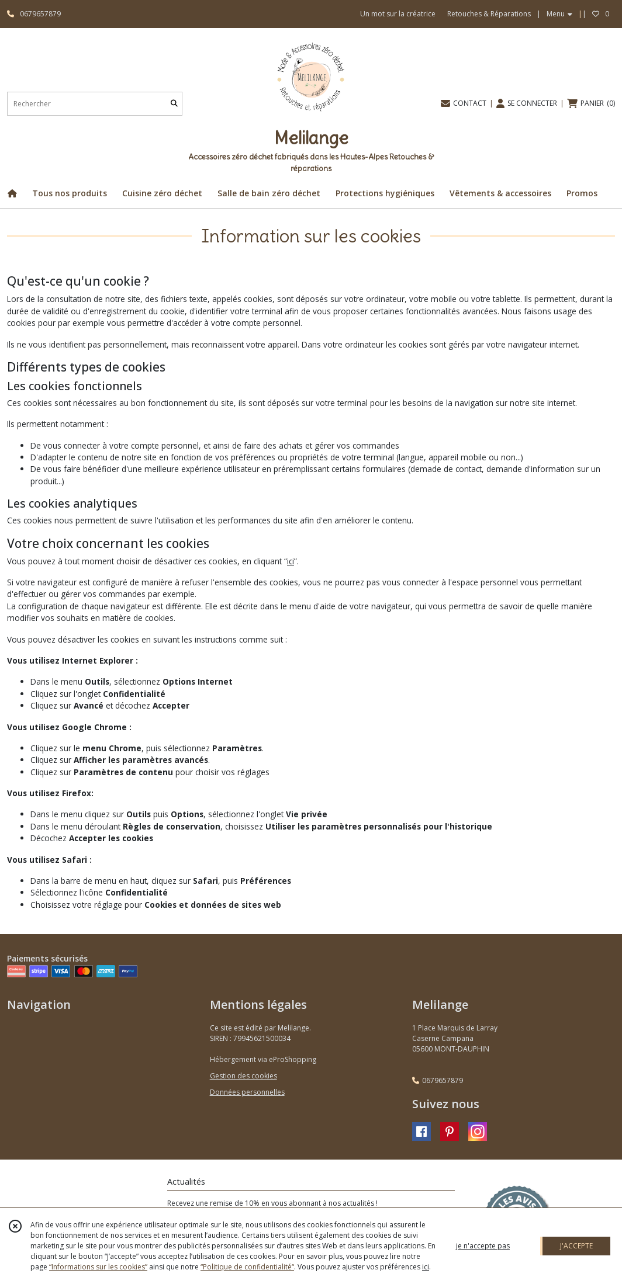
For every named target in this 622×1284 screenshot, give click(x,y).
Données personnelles (247, 1092)
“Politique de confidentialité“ (247, 1267)
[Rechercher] (174, 103)
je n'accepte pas (483, 1246)
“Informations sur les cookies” (98, 1267)
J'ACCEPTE (576, 1246)
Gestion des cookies (243, 1076)
